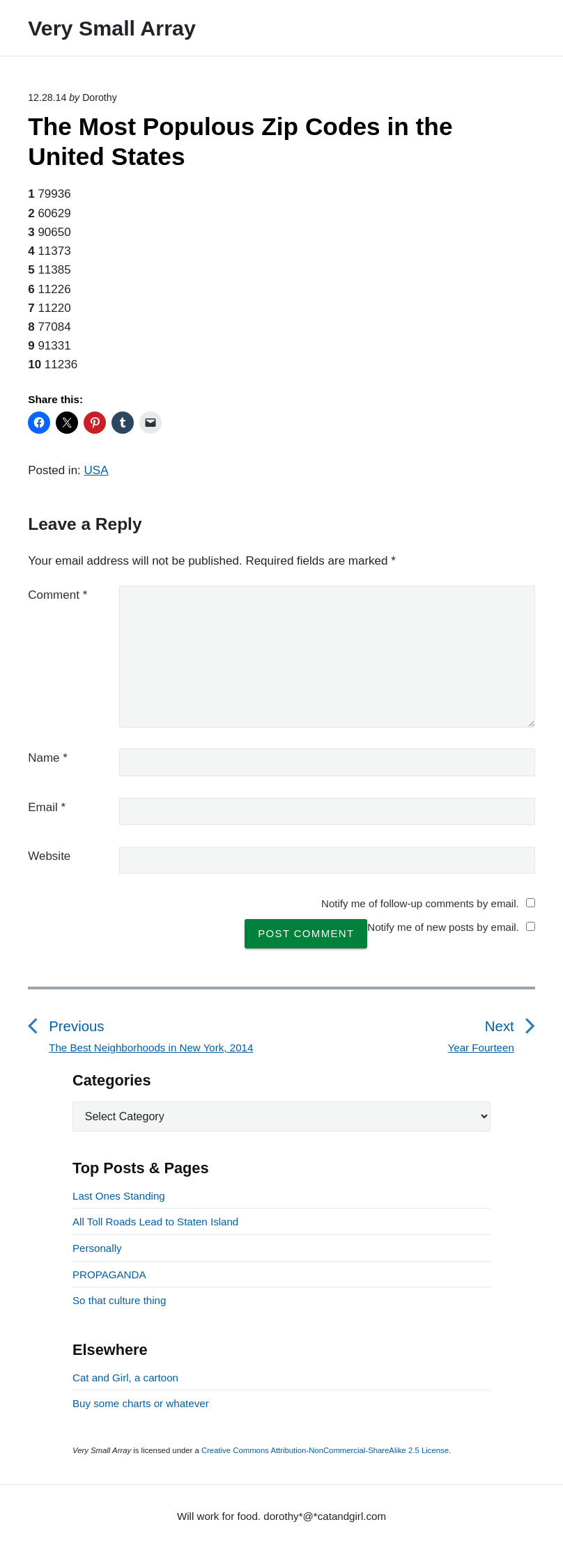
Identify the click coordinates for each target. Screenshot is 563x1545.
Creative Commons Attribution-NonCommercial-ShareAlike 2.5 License (325, 1450)
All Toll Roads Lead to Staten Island (155, 1222)
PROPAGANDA (109, 1274)
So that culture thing (119, 1300)
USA (96, 470)
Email (46, 807)
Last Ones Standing (118, 1196)
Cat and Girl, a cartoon (125, 1377)
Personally (97, 1248)
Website (49, 856)
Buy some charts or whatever (140, 1403)
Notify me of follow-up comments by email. (420, 903)
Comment (57, 595)
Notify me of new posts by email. (443, 927)
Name (48, 757)
